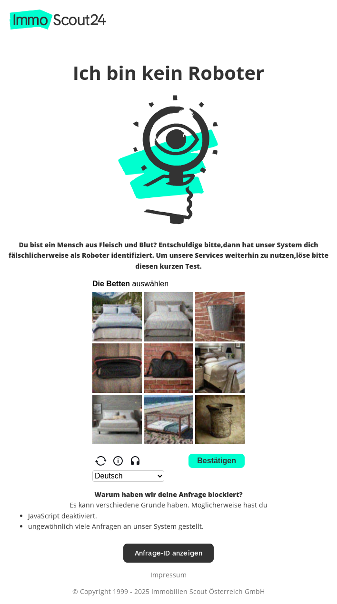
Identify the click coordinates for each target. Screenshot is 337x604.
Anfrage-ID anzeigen (169, 553)
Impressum (168, 574)
